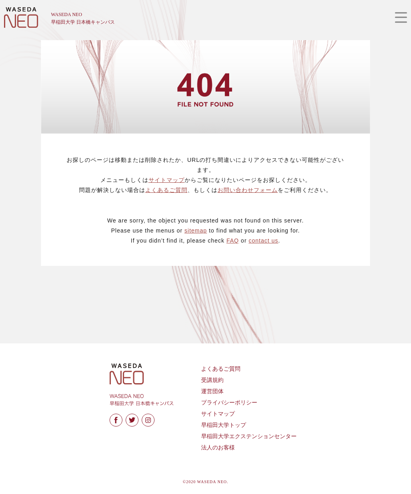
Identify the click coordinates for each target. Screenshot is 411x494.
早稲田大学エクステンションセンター (249, 436)
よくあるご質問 (166, 190)
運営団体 (212, 391)
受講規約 (212, 380)
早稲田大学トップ (223, 425)
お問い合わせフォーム (248, 190)
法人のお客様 (218, 448)
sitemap (196, 230)
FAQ (232, 240)
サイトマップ (167, 180)
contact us (263, 240)
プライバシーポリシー (229, 403)
